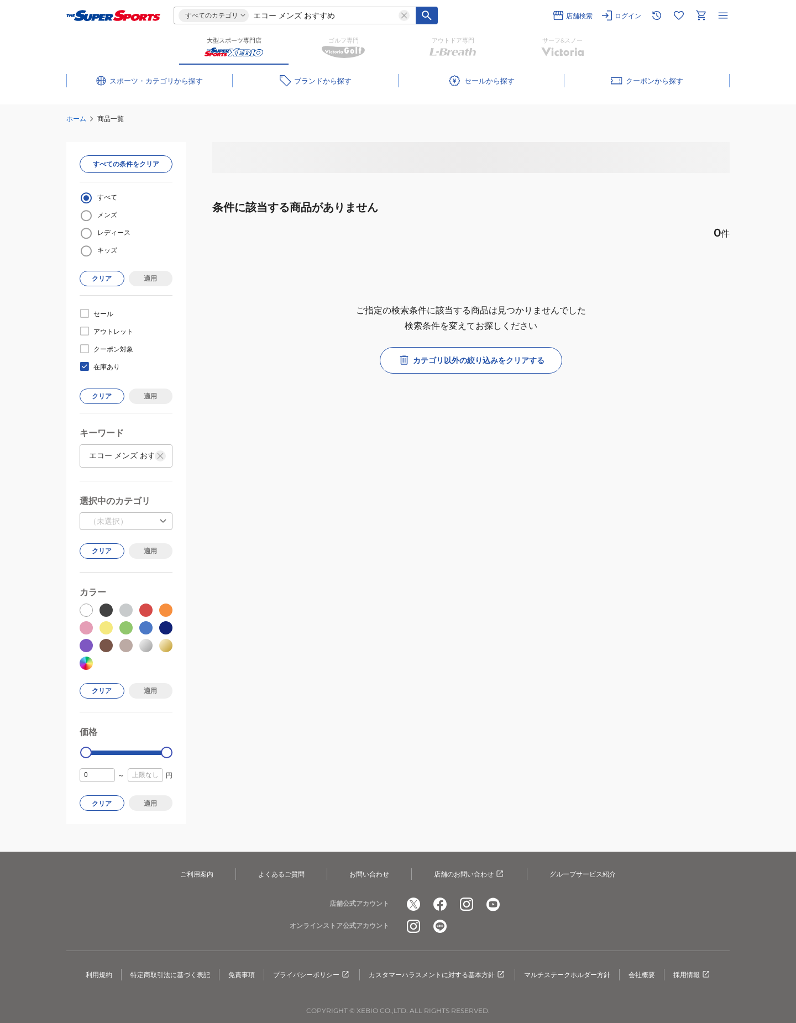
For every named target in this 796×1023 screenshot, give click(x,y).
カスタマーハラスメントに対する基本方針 (437, 974)
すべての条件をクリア (126, 164)
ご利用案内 (196, 874)
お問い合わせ (369, 874)
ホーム (76, 118)
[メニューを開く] (723, 15)
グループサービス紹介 (582, 874)
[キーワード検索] (427, 15)
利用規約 (99, 974)
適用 (150, 278)
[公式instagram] (466, 904)
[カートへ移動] (701, 15)
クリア (102, 278)
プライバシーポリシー (311, 974)
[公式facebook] (440, 904)
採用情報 (692, 974)
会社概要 (642, 974)
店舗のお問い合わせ (469, 874)
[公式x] (413, 904)
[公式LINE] (440, 926)
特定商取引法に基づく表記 (170, 974)
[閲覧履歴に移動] (656, 15)
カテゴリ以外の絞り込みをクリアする (470, 360)
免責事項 (241, 974)
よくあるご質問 (281, 874)
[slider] (86, 752)
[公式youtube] (493, 904)
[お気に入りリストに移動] (678, 15)
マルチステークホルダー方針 (567, 974)
